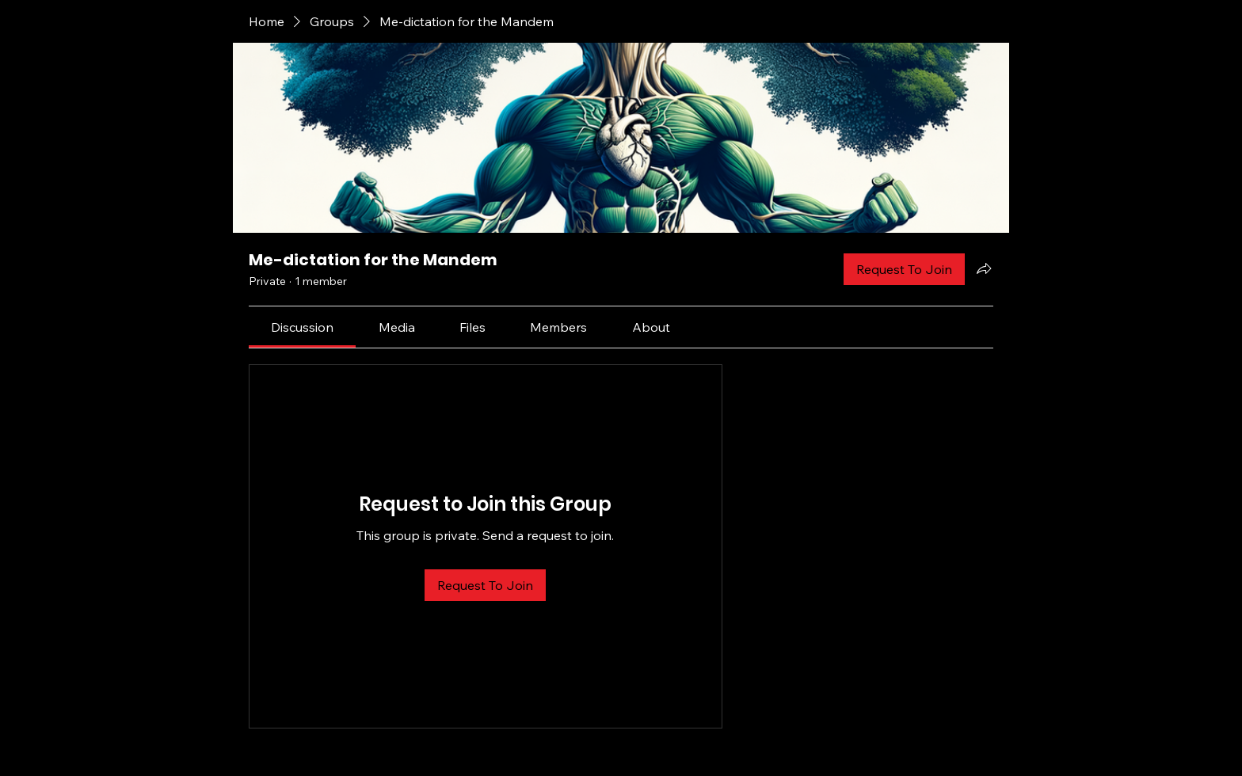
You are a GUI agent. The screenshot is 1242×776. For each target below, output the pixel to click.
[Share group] (983, 268)
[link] (302, 327)
